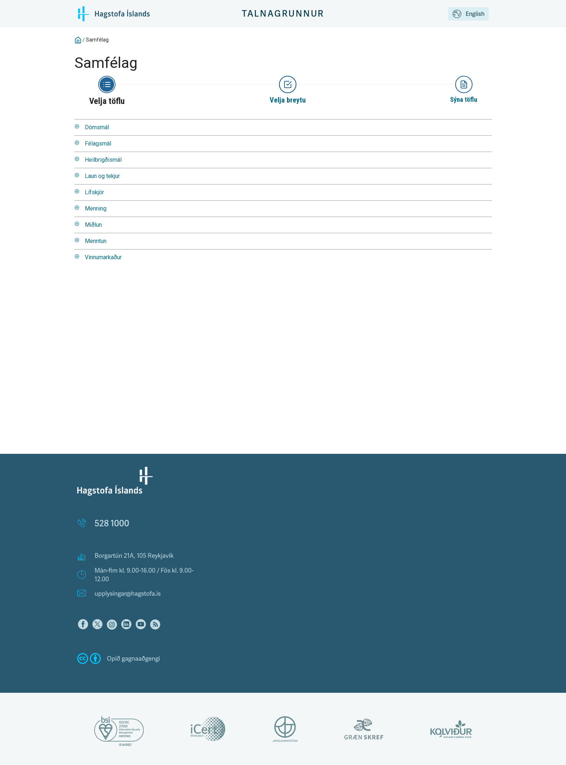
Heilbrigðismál (103, 159)
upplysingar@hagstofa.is (128, 593)
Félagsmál (98, 143)
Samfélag (97, 40)
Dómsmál (97, 127)
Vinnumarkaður (103, 257)
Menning (95, 208)
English (468, 14)
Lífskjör (94, 192)
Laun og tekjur (102, 176)
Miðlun (93, 224)
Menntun (95, 241)
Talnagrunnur (283, 13)
